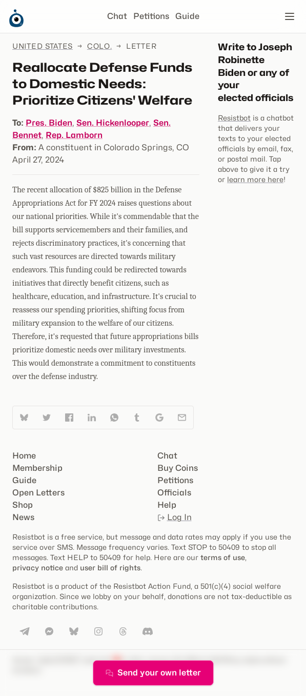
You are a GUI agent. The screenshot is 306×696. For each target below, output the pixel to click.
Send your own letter (153, 673)
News (23, 517)
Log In (174, 517)
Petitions (151, 16)
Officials (174, 493)
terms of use (222, 557)
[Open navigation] (289, 16)
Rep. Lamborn (74, 135)
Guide (187, 16)
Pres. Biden (49, 123)
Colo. (99, 46)
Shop (22, 505)
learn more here (255, 179)
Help (166, 505)
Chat (117, 16)
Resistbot (234, 117)
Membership (37, 468)
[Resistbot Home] (16, 24)
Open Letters (38, 493)
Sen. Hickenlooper (112, 123)
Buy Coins (177, 468)
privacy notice (37, 567)
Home (24, 456)
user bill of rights (110, 567)
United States (42, 46)
